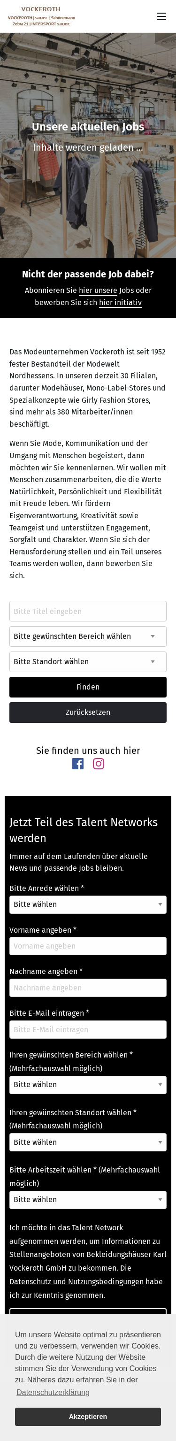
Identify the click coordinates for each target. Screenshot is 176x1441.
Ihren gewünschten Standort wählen (73, 1119)
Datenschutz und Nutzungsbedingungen (76, 1281)
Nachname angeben (46, 971)
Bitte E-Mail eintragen (49, 1013)
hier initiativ (120, 302)
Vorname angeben (43, 930)
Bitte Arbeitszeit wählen (84, 1176)
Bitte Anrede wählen (46, 888)
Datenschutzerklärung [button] (53, 1392)
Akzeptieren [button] (88, 1416)
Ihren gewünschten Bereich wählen (71, 1061)
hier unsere (98, 290)
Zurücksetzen (88, 712)
